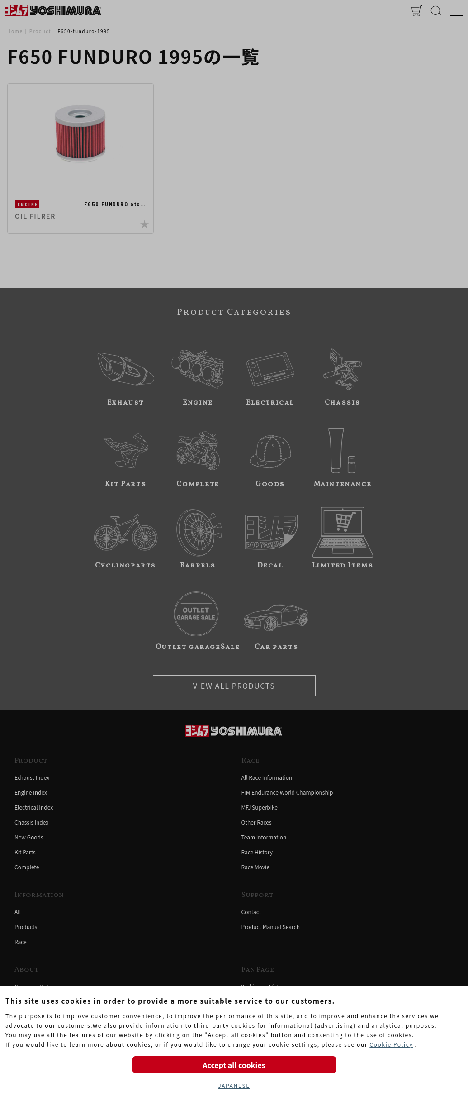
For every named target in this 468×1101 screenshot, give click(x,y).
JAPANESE (234, 1085)
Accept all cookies (234, 1064)
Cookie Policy (391, 1044)
